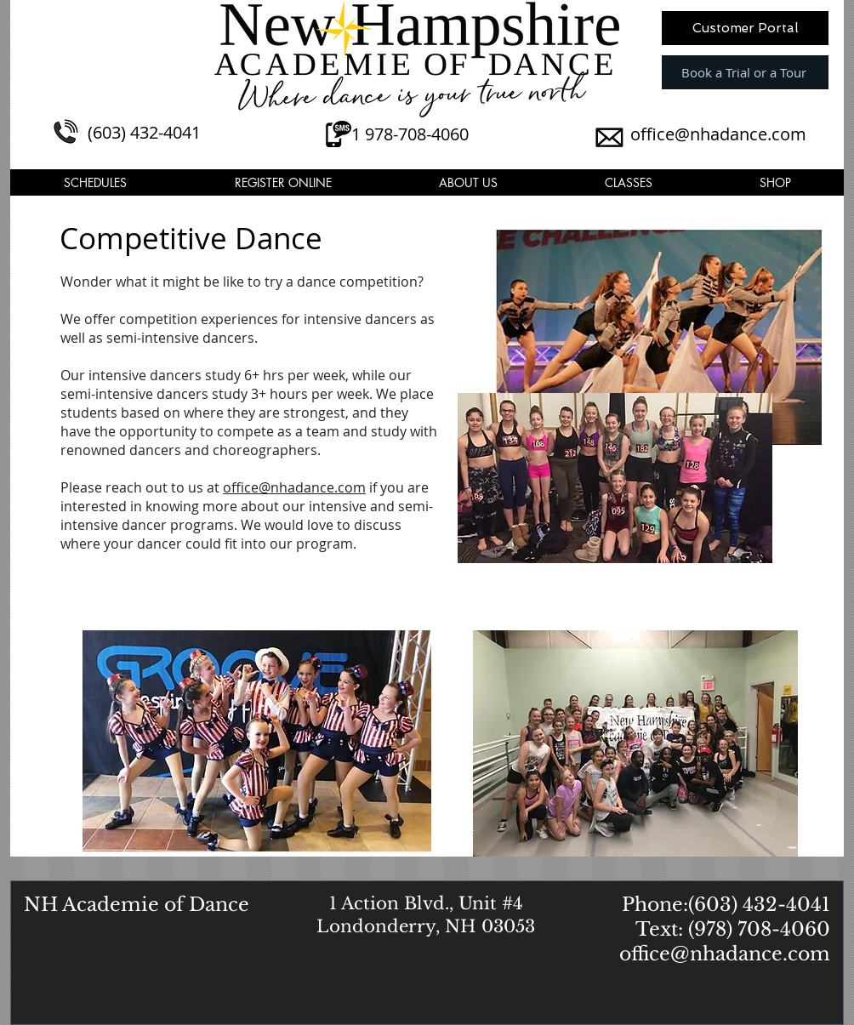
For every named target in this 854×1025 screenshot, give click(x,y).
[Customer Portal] (745, 28)
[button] (95, 182)
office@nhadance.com (718, 133)
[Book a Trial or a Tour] (745, 72)
